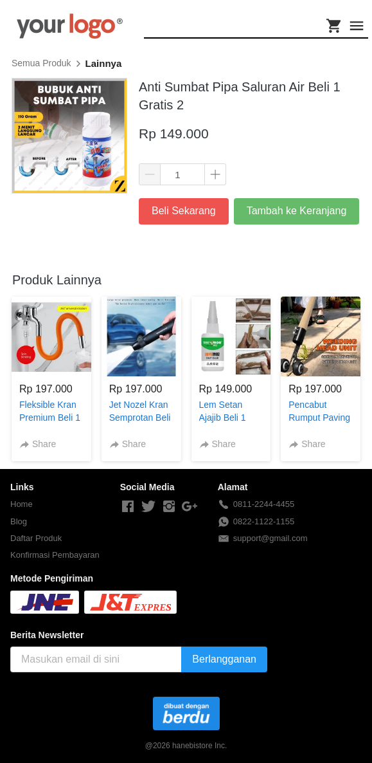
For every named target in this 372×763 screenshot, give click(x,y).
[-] (128, 507)
